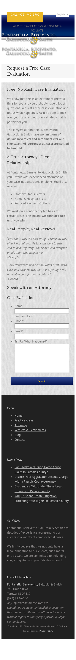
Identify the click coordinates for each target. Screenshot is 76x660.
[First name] (42, 311)
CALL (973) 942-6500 (25, 14)
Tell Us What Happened (31, 341)
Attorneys (21, 431)
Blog (18, 440)
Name (19, 306)
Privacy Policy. (46, 636)
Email (19, 331)
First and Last (24, 316)
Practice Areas (24, 426)
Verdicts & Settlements (30, 436)
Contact (20, 445)
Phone (19, 321)
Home (19, 421)
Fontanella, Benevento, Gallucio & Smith (34, 590)
